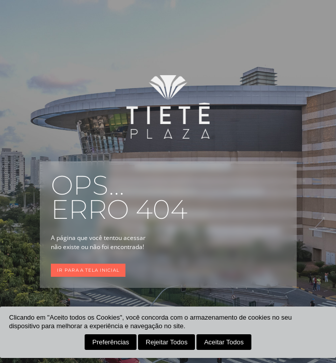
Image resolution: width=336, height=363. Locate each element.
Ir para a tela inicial (88, 270)
